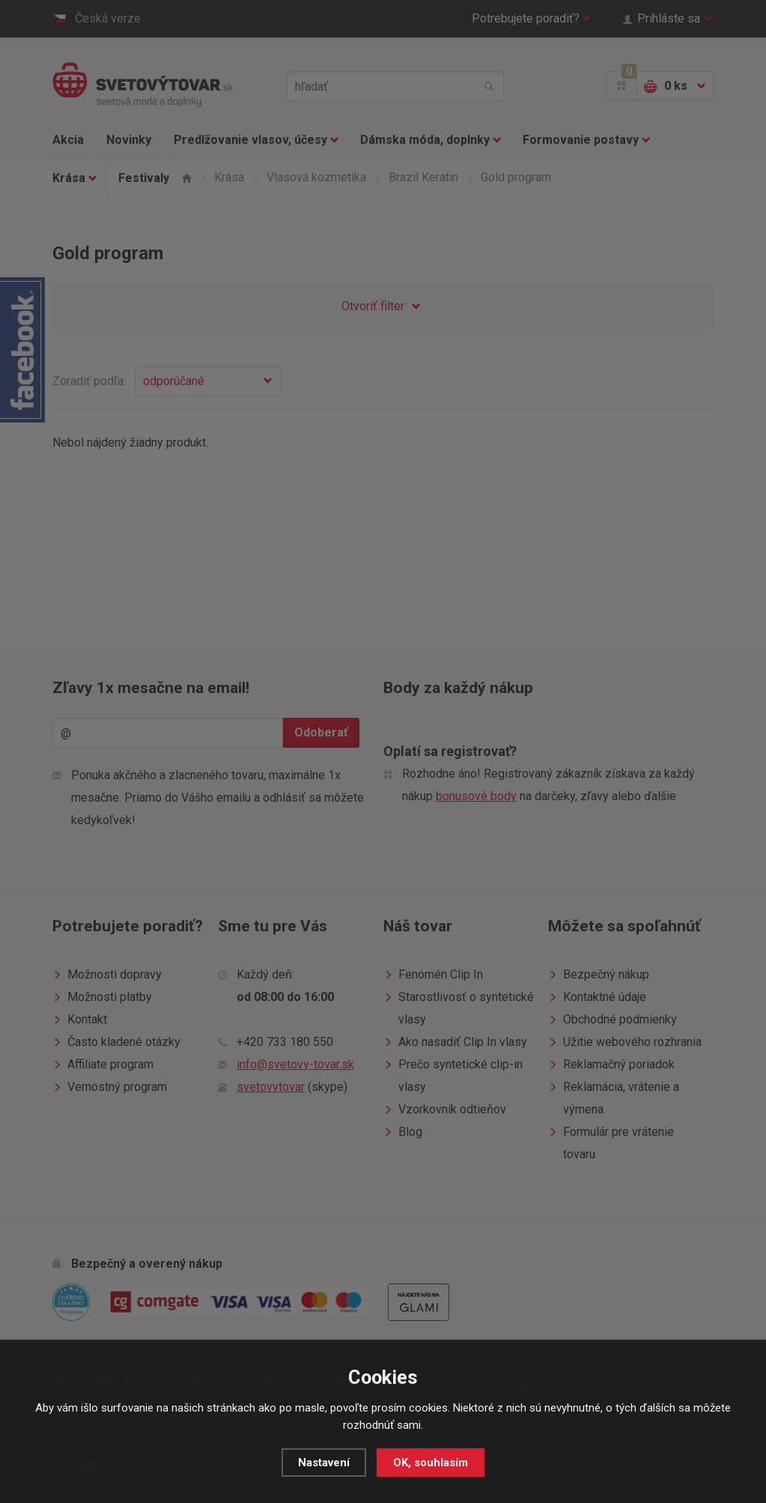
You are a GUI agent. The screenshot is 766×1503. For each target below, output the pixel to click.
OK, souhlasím (430, 1462)
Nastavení (324, 1462)
